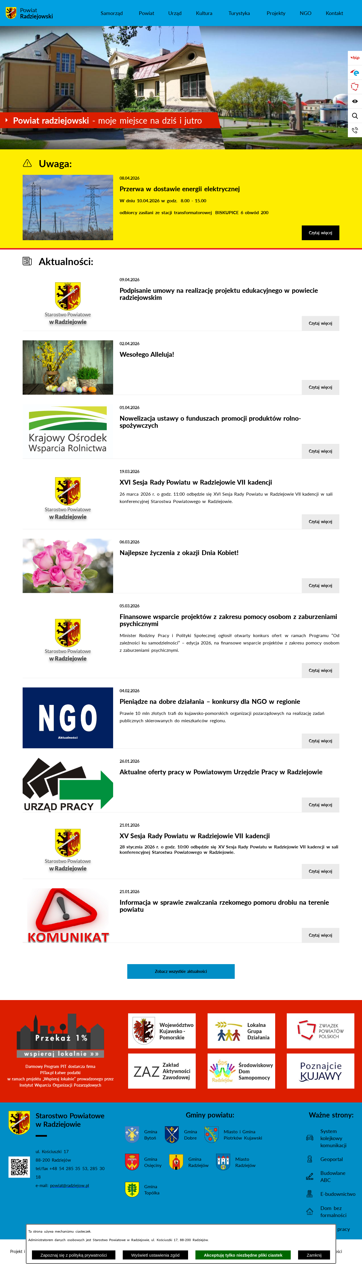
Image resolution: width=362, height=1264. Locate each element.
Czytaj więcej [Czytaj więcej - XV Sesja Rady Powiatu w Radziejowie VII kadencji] (320, 871)
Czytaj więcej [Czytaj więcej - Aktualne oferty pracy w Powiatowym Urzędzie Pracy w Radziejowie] (320, 804)
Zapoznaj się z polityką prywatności (73, 1255)
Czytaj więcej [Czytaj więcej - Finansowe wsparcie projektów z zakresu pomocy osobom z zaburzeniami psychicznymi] (320, 670)
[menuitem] (112, 13)
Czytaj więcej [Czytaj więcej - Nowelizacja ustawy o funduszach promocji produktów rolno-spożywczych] (320, 451)
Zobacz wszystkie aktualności (181, 971)
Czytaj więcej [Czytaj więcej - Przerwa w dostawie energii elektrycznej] (320, 232)
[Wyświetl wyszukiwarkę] (355, 116)
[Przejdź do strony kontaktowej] (355, 130)
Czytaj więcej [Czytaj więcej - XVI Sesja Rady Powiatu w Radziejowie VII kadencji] (320, 521)
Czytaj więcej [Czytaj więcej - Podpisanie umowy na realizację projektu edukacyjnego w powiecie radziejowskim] (320, 323)
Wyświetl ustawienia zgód (155, 1255)
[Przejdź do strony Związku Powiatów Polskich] (355, 87)
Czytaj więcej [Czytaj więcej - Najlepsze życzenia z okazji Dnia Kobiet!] (320, 585)
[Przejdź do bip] (355, 58)
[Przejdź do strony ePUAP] (355, 72)
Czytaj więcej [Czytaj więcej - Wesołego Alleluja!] (320, 387)
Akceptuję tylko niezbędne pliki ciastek (243, 1255)
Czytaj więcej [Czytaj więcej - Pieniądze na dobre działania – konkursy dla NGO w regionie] (320, 740)
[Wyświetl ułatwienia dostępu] (355, 101)
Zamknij (314, 1255)
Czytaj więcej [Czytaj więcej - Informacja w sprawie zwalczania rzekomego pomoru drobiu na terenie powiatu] (320, 935)
